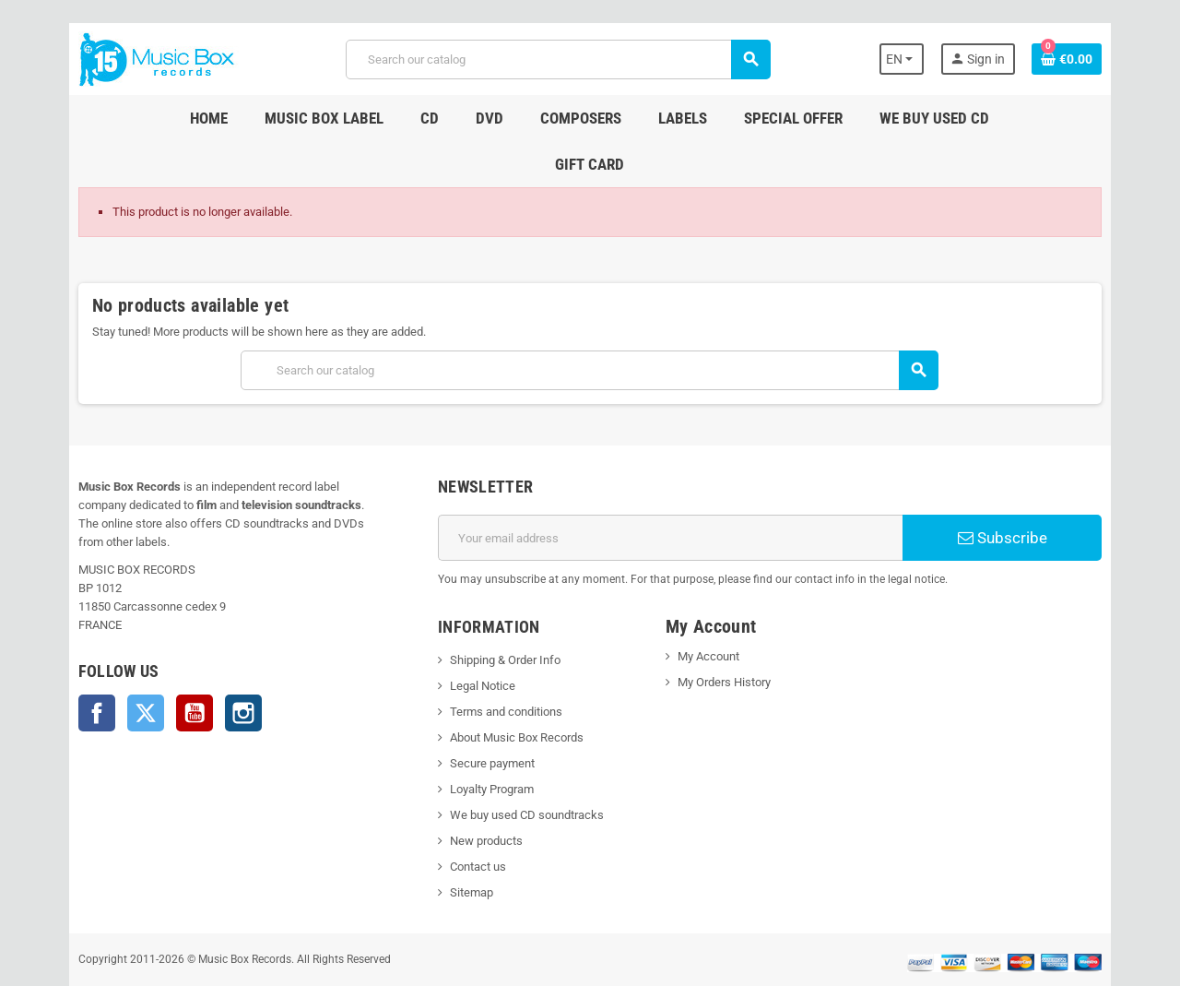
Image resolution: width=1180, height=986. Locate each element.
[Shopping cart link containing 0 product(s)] (1099, 59)
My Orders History (727, 636)
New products (475, 795)
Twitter (113, 648)
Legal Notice (471, 640)
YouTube (162, 648)
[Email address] (674, 492)
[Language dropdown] (930, 59)
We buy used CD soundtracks (516, 769)
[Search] (556, 59)
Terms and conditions (495, 665)
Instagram (211, 648)
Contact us (467, 820)
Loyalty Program (481, 743)
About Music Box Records (505, 691)
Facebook (64, 648)
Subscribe (1027, 491)
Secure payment (481, 717)
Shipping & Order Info (494, 614)
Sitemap (460, 846)
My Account (712, 610)
